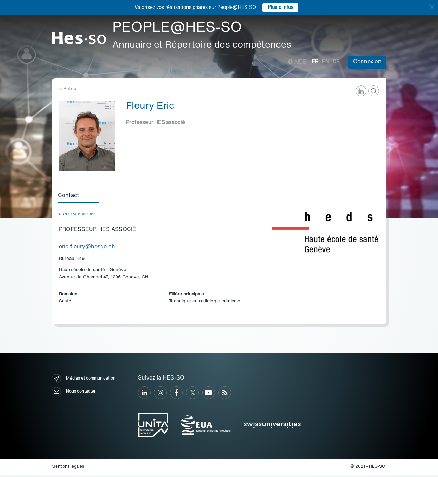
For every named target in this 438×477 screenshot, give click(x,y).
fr (315, 62)
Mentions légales (68, 468)
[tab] (79, 197)
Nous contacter (73, 393)
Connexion (367, 62)
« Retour (68, 89)
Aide (297, 62)
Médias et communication (83, 380)
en (325, 62)
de (336, 62)
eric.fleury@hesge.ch (87, 248)
